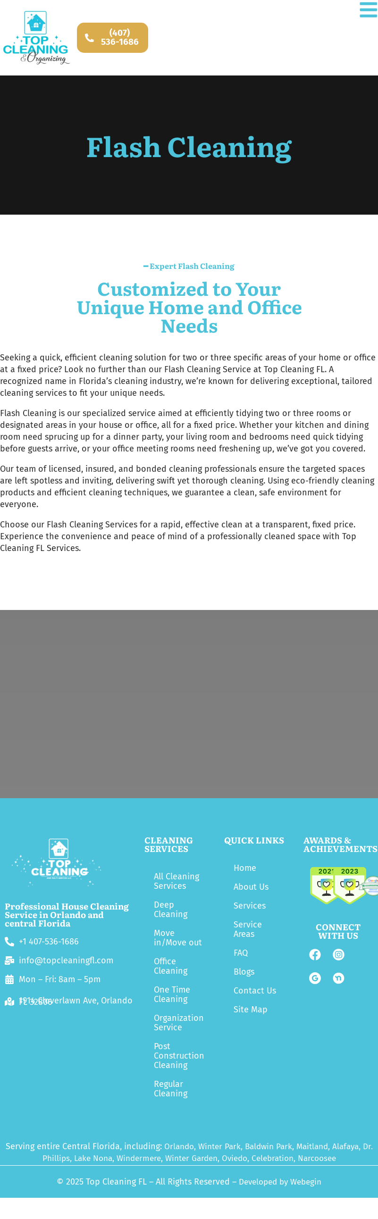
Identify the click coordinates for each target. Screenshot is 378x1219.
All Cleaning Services (176, 881)
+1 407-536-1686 (49, 941)
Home (245, 868)
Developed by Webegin (280, 1182)
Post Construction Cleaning (179, 1055)
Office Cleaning (170, 966)
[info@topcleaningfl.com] (9, 960)
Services (250, 906)
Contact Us (255, 990)
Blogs (244, 972)
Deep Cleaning (170, 909)
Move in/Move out (178, 938)
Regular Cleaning (170, 1089)
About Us (251, 887)
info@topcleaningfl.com (66, 960)
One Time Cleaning (172, 994)
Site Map (251, 1009)
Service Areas (248, 929)
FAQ (241, 953)
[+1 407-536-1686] (9, 941)
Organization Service (179, 1023)
